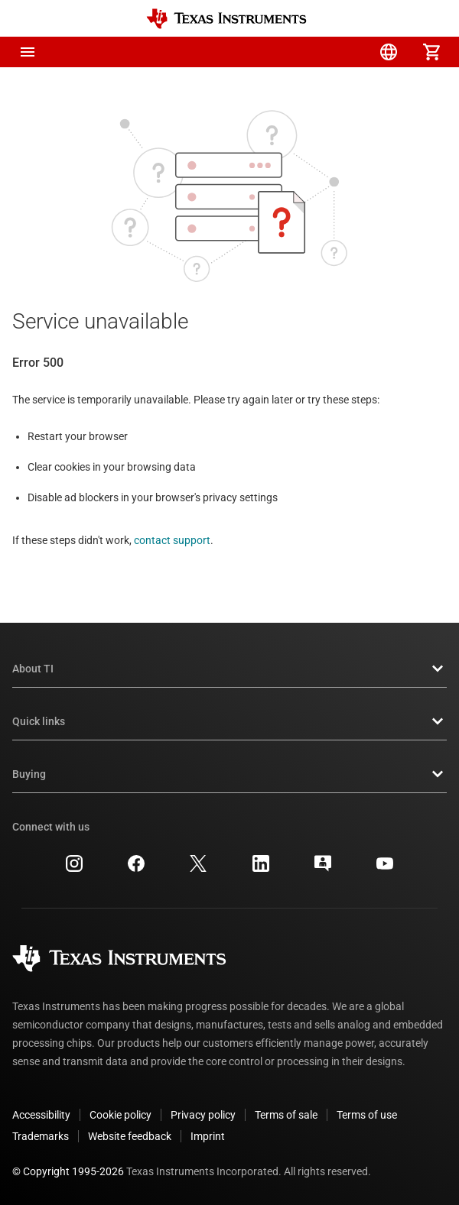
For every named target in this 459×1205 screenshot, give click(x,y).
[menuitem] (303, 52)
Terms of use (367, 1115)
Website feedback (129, 1136)
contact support (172, 540)
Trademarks (40, 1136)
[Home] (226, 18)
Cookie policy (120, 1115)
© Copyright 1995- (68, 1171)
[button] (27, 52)
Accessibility (41, 1115)
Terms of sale (286, 1115)
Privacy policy (203, 1115)
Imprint (207, 1136)
